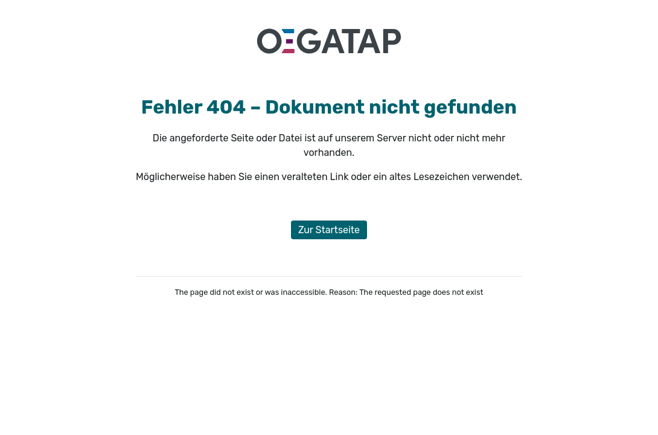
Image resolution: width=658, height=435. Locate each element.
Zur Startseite (329, 230)
